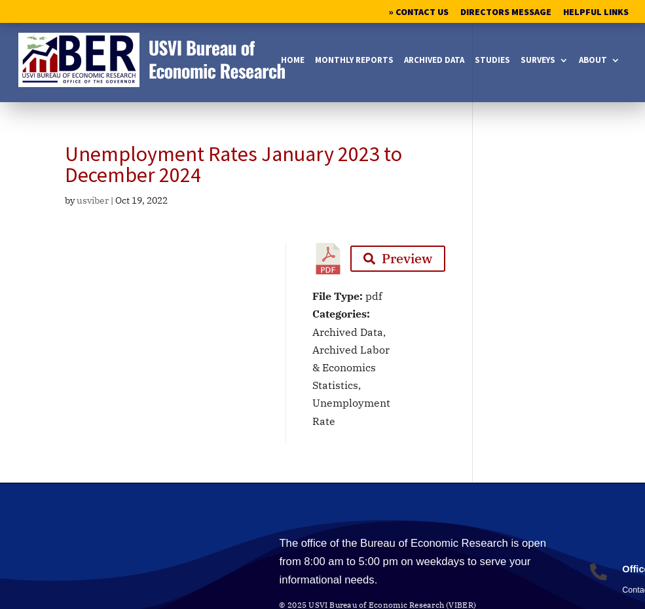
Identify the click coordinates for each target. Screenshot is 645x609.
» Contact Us (419, 12)
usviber (93, 200)
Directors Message (505, 12)
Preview (397, 258)
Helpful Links (596, 12)
